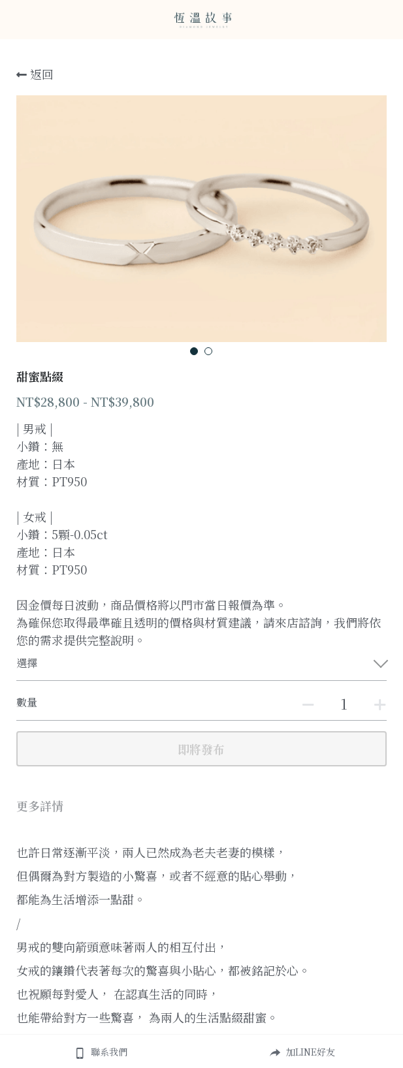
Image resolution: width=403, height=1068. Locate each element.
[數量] (344, 703)
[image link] (202, 18)
